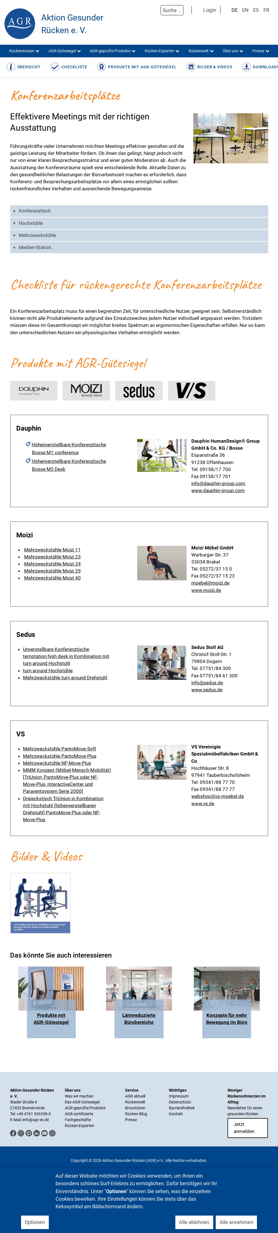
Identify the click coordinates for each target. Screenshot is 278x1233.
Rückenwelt (135, 1102)
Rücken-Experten (79, 1125)
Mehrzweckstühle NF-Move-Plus (57, 763)
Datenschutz (180, 1102)
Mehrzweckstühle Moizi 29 (52, 571)
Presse (131, 1119)
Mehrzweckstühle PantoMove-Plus (60, 756)
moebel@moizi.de (210, 583)
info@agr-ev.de (35, 1119)
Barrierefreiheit (182, 1108)
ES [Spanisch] (256, 10)
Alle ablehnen (194, 1222)
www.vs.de (202, 803)
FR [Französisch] (266, 10)
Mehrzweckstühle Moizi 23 (52, 557)
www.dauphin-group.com (218, 490)
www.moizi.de (206, 590)
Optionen (35, 1222)
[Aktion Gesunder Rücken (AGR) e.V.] (19, 23)
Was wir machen (79, 1096)
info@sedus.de (207, 682)
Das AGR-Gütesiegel (82, 1102)
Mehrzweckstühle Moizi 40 (52, 578)
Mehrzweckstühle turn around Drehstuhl (65, 677)
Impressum (179, 1096)
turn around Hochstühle (48, 670)
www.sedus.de (206, 690)
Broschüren (135, 1108)
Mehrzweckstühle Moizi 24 (52, 564)
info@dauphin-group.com (218, 483)
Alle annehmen (236, 1222)
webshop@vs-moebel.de (217, 796)
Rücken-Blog (136, 1114)
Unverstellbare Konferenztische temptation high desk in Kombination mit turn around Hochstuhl (66, 656)
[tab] (139, 211)
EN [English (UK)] (245, 10)
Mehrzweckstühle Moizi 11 (52, 550)
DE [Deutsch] (234, 10)
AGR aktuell (135, 1096)
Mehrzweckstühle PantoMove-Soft (59, 749)
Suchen (155, 10)
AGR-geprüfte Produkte (85, 1108)
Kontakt (176, 1114)
